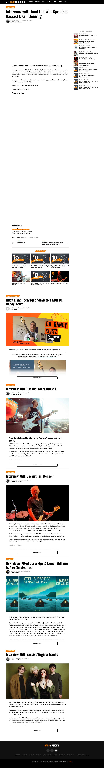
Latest (37, 237)
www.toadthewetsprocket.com (21, 229)
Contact (55, 755)
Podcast (37, 2)
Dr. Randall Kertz (16, 309)
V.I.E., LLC (70, 762)
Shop (43, 2)
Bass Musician (15, 572)
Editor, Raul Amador (17, 22)
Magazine (30, 2)
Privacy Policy (70, 755)
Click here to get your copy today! (46, 357)
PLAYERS (49, 2)
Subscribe (17, 755)
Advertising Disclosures (82, 755)
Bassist (31, 237)
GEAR (55, 2)
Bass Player (25, 237)
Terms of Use (62, 755)
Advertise (31, 755)
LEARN (60, 2)
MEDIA (65, 2)
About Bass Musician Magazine (43, 755)
